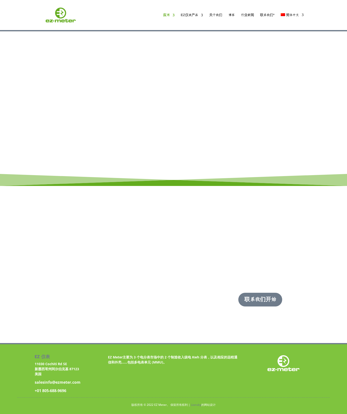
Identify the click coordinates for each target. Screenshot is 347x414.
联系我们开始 (260, 299)
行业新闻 (247, 15)
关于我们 (215, 15)
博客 (231, 15)
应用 (166, 15)
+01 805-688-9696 (50, 390)
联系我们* (267, 15)
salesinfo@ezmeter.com (57, 382)
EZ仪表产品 (189, 15)
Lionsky (196, 405)
